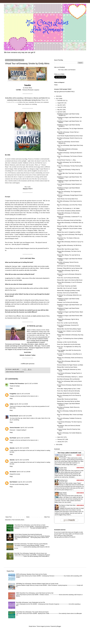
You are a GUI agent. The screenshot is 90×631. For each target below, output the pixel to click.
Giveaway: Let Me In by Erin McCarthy (67, 342)
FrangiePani (13, 393)
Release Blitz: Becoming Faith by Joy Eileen (68, 401)
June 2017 (60, 107)
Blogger (59, 626)
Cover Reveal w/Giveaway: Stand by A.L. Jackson (70, 376)
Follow (56, 85)
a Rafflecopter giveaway (27, 363)
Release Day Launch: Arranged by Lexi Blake (68, 232)
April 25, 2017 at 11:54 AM (21, 404)
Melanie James (63, 469)
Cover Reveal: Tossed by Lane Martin (66, 286)
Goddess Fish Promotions (17, 383)
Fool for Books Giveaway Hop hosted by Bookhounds (28, 534)
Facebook (28, 355)
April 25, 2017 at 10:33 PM (22, 448)
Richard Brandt (14, 415)
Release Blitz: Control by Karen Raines (67, 367)
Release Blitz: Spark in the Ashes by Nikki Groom (69, 280)
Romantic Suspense (19, 371)
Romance (11, 371)
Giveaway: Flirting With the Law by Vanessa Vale (69, 268)
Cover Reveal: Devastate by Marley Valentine (68, 210)
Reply (11, 388)
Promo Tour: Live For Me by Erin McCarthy (68, 277)
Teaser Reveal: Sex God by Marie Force (67, 199)
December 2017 (61, 100)
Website (22, 355)
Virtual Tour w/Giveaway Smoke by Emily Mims (69, 220)
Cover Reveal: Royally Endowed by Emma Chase (70, 135)
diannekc (12, 448)
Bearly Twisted (62, 492)
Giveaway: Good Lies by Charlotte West (67, 292)
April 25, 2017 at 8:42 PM (26, 427)
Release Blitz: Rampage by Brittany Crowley (68, 290)
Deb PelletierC (14, 482)
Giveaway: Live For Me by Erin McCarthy (67, 302)
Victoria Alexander (15, 427)
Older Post (47, 517)
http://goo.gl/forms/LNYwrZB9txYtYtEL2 (64, 91)
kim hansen (13, 471)
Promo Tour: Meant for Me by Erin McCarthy (68, 391)
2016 (57, 444)
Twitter (33, 355)
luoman (48, 626)
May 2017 (60, 109)
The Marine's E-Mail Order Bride (67, 505)
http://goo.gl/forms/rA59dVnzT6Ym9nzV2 (64, 537)
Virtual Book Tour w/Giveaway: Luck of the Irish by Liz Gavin (29, 525)
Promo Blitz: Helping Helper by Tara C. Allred (68, 388)
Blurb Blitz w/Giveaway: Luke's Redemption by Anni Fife (30, 602)
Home (27, 517)
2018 (57, 96)
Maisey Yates (63, 456)
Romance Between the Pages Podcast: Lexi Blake (70, 365)
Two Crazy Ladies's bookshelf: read (69, 452)
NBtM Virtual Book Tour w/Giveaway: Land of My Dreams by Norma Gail (34, 593)
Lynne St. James (63, 481)
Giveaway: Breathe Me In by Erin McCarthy (68, 393)
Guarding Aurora (63, 480)
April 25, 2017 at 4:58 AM (31, 383)
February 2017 (61, 439)
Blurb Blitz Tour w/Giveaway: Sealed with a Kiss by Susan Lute (30, 553)
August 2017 (60, 103)
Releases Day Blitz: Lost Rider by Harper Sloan (69, 226)
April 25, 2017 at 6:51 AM (23, 393)
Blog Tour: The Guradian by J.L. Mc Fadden (68, 208)
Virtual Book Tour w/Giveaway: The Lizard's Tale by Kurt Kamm (32, 612)
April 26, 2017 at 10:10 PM (25, 482)
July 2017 (60, 105)
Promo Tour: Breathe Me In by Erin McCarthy (68, 344)
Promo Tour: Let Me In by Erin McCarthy (67, 323)
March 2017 (60, 437)
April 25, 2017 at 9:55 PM (23, 438)
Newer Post (9, 517)
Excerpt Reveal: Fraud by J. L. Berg (66, 160)
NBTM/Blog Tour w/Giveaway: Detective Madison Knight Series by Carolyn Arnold (37, 583)
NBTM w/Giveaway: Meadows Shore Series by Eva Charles (31, 574)
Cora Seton (62, 506)
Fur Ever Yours (63, 467)
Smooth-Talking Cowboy (65, 455)
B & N (30, 188)
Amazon (25, 188)
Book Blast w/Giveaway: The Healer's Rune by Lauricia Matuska (31, 544)
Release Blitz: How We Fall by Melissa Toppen (69, 329)
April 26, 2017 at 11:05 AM (23, 471)
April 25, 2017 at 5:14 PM (25, 415)
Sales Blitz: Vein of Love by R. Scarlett (67, 288)
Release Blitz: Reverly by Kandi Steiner (67, 399)
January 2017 (61, 441)
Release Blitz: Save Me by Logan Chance (67, 249)
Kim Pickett (13, 438)
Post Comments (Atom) (18, 519)
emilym (12, 404)
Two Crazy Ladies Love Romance (66, 69)
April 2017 (60, 112)
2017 (57, 98)
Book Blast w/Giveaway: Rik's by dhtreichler (68, 379)
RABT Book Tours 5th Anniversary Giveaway (68, 266)
